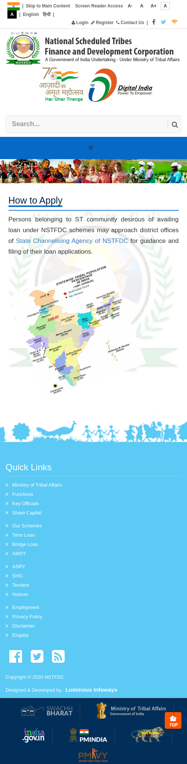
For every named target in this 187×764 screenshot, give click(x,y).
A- (130, 6)
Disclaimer (23, 626)
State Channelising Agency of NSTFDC (72, 240)
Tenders (20, 585)
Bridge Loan (25, 544)
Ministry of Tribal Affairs (37, 485)
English (31, 14)
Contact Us (130, 22)
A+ (154, 6)
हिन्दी (46, 14)
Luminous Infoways (91, 689)
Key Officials (25, 503)
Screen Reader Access (99, 6)
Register (102, 22)
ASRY (18, 566)
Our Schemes (27, 525)
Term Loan (23, 535)
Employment (25, 607)
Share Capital (27, 513)
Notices (20, 594)
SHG (17, 576)
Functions (22, 494)
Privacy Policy (27, 616)
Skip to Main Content (48, 6)
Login (80, 22)
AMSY (19, 553)
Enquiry (20, 635)
